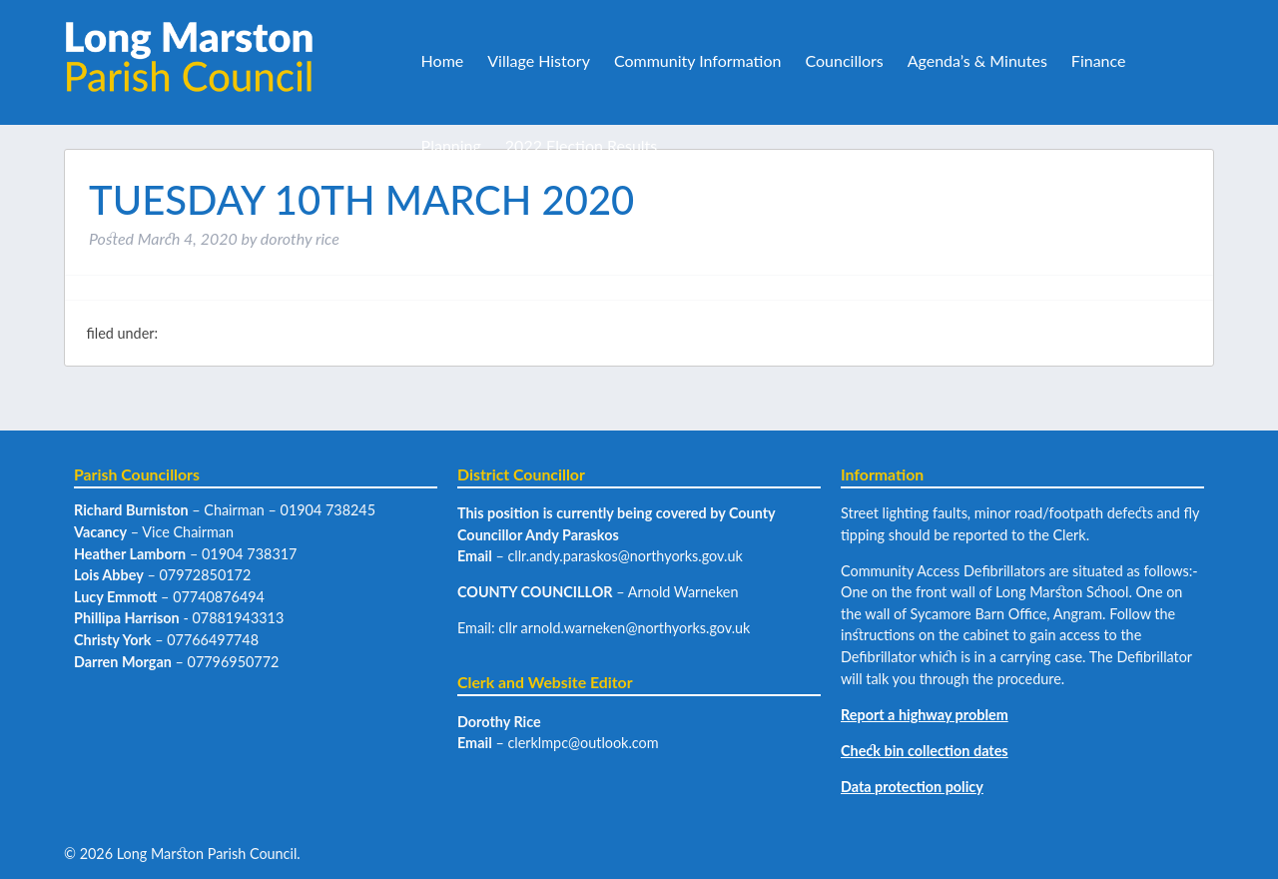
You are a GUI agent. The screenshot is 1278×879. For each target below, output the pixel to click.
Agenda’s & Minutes (977, 60)
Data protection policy (912, 786)
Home (442, 60)
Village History (538, 60)
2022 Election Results (581, 145)
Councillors (844, 60)
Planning (451, 145)
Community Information (698, 60)
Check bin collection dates (924, 750)
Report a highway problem (924, 714)
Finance (1098, 60)
